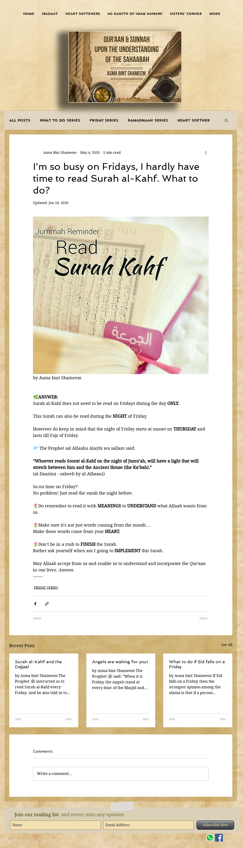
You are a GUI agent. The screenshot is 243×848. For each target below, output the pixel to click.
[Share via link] (47, 604)
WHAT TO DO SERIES (60, 120)
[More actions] (206, 152)
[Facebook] (219, 838)
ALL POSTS (19, 120)
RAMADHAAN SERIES (148, 120)
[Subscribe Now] (215, 825)
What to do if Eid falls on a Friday (197, 664)
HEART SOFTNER (193, 120)
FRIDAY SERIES (103, 120)
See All (226, 645)
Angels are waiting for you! (120, 661)
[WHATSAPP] (210, 838)
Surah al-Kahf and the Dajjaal (38, 664)
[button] (49, 13)
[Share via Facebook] (35, 604)
